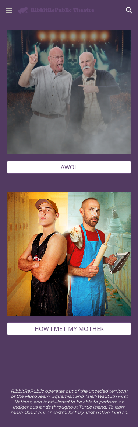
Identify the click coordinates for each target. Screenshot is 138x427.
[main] (69, 402)
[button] (9, 10)
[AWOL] (69, 167)
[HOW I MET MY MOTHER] (69, 329)
